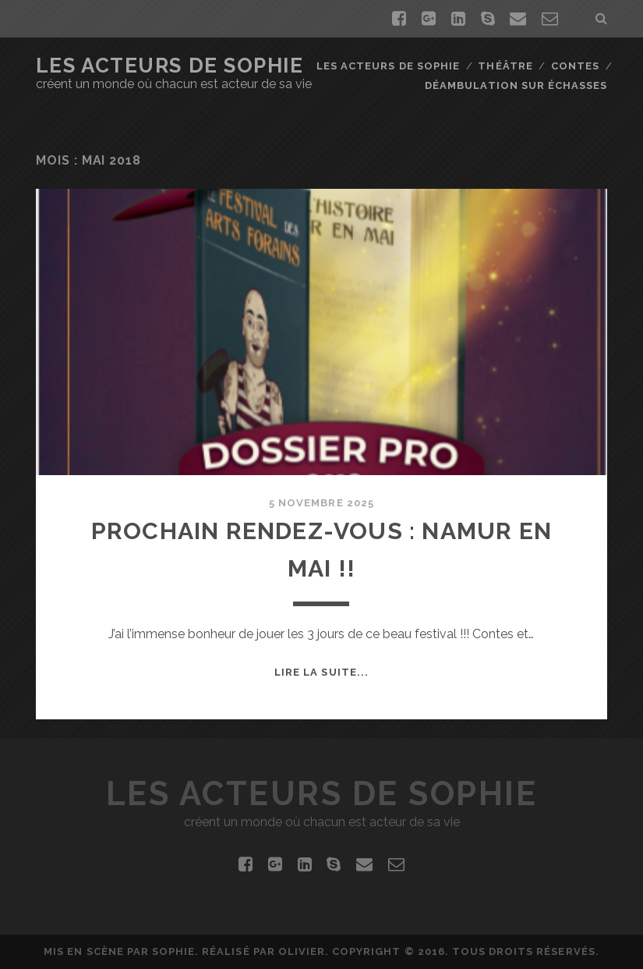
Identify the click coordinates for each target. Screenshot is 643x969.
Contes (575, 66)
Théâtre (505, 66)
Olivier (301, 951)
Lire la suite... (321, 672)
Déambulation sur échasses (516, 85)
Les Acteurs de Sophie (388, 66)
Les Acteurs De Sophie (170, 65)
